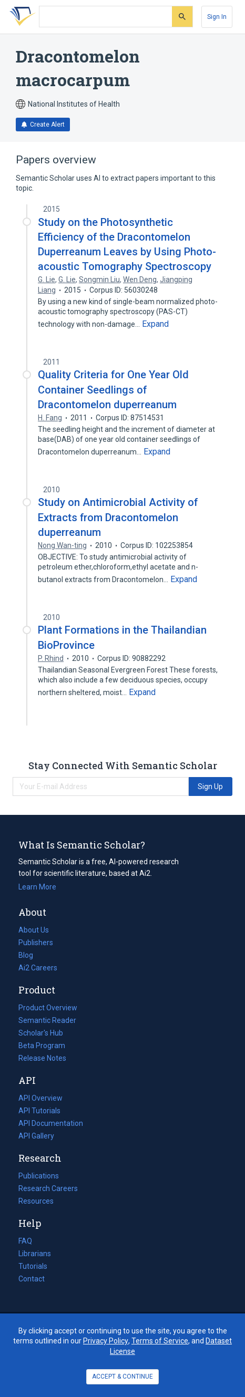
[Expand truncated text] (155, 324)
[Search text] (105, 16)
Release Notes (42, 1058)
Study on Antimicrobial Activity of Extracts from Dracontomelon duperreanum (118, 517)
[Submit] (182, 16)
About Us (33, 930)
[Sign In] (216, 17)
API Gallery (36, 1136)
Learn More (37, 887)
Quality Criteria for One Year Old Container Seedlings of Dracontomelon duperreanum (113, 389)
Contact (31, 1279)
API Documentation (50, 1123)
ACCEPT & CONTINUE (122, 1376)
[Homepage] (20, 17)
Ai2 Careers (37, 967)
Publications (38, 1176)
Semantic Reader (47, 1020)
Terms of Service (159, 1341)
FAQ (25, 1241)
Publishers (35, 942)
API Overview (40, 1098)
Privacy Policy (105, 1341)
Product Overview (47, 1007)
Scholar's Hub (40, 1033)
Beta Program (41, 1045)
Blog (30, 955)
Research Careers (48, 1188)
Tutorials (32, 1266)
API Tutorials (39, 1110)
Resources (36, 1201)
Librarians (34, 1253)
